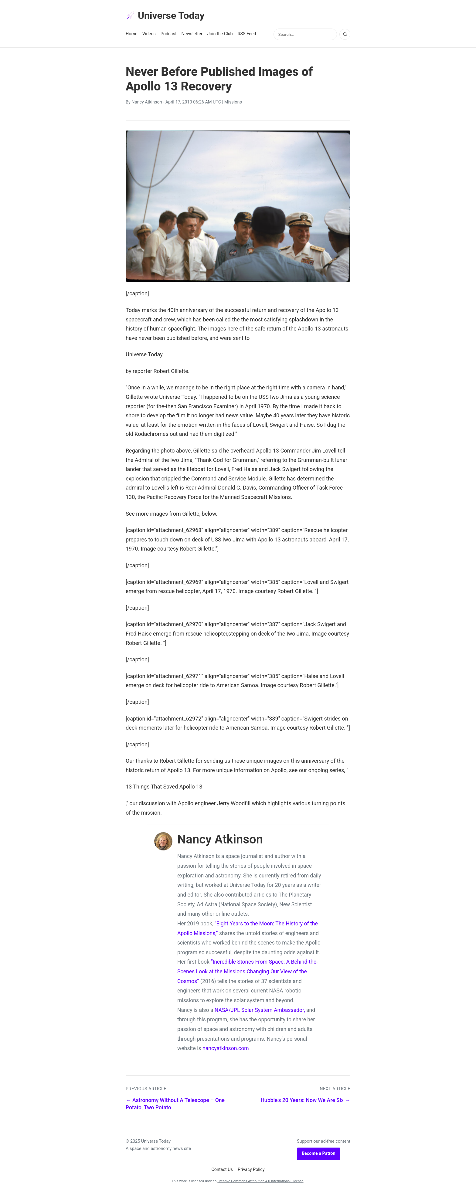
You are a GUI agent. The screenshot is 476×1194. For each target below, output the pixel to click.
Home (132, 33)
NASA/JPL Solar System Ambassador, (260, 1010)
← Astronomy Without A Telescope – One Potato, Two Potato (175, 1104)
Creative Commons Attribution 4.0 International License (260, 1181)
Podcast (169, 33)
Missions (233, 102)
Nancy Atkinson (146, 102)
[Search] (344, 34)
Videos (149, 33)
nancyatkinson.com (225, 1048)
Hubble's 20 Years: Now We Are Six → (305, 1100)
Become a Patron (318, 1153)
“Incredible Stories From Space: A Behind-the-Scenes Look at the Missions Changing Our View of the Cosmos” (247, 971)
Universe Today (165, 15)
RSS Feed (247, 33)
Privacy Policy (251, 1169)
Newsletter (192, 33)
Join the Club (220, 33)
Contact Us (222, 1169)
